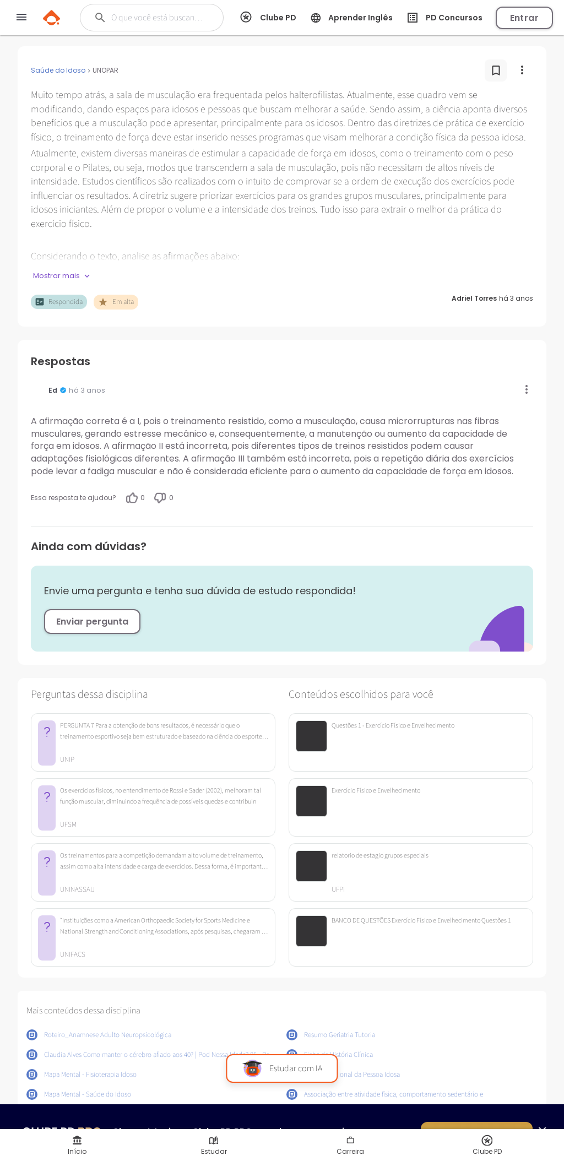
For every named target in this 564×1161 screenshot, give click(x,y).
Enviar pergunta (92, 621)
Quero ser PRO (477, 1134)
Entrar (524, 18)
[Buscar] (157, 17)
